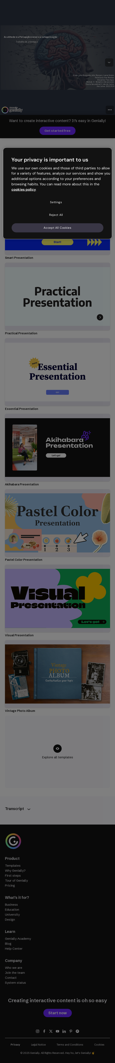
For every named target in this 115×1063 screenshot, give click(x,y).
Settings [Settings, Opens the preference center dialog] (56, 202)
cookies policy (23, 189)
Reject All (56, 215)
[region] (57, 193)
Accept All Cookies (57, 228)
